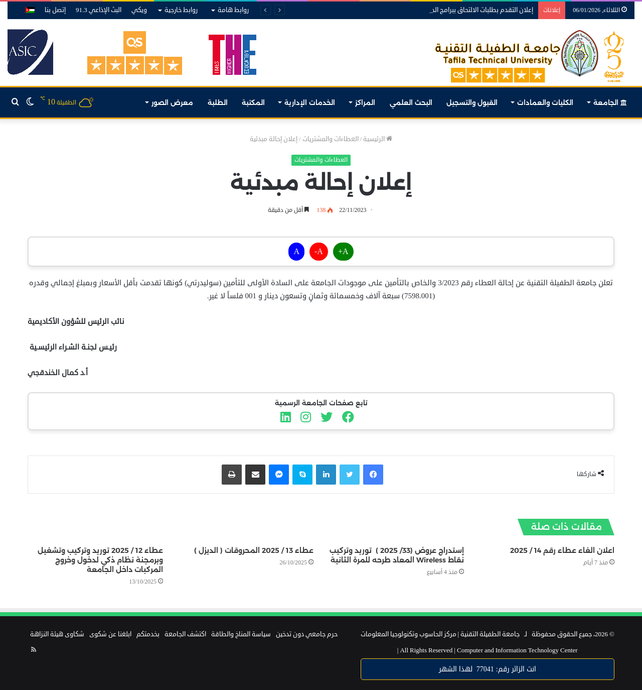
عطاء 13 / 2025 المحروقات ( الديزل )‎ (253, 550)
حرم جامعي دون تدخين (307, 634)
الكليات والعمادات (545, 102)
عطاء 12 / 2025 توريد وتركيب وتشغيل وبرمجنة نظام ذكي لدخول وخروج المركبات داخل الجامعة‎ (100, 560)
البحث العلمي (411, 102)
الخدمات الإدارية (309, 102)
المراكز (365, 102)
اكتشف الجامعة (185, 634)
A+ (343, 251)
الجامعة (610, 102)
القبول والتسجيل (472, 102)
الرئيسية (377, 139)
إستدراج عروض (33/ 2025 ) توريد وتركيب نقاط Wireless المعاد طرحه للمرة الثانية (397, 555)
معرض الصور (172, 102)
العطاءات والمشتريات (330, 139)
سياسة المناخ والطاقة (241, 634)
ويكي (139, 10)
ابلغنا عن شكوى (110, 634)
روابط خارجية (181, 10)
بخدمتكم (147, 634)
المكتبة (253, 102)
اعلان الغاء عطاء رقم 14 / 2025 (562, 550)
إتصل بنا (55, 10)
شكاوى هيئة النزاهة (57, 634)
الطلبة (218, 102)
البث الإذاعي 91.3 (98, 10)
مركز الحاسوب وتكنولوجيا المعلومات (408, 634)
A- (318, 251)
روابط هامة (233, 10)
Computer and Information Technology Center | (487, 650)
